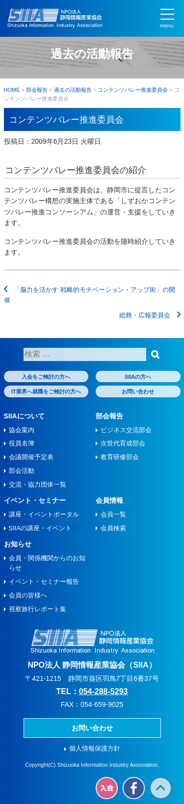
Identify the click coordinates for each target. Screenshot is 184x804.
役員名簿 (21, 443)
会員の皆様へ (28, 595)
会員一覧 (113, 514)
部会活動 (21, 470)
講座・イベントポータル (44, 514)
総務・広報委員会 (150, 315)
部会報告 (109, 416)
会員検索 (113, 528)
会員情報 (109, 500)
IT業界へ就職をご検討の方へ (46, 391)
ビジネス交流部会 (126, 430)
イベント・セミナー (35, 500)
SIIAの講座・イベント (40, 528)
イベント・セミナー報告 (44, 581)
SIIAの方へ (138, 377)
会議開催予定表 (31, 457)
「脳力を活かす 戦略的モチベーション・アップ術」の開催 (89, 295)
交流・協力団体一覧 (37, 484)
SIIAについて (24, 416)
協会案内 (21, 430)
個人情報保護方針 (94, 748)
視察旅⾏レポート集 (37, 609)
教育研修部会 (120, 457)
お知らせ (17, 544)
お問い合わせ (138, 391)
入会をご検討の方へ (46, 377)
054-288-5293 (103, 691)
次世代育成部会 (123, 443)
